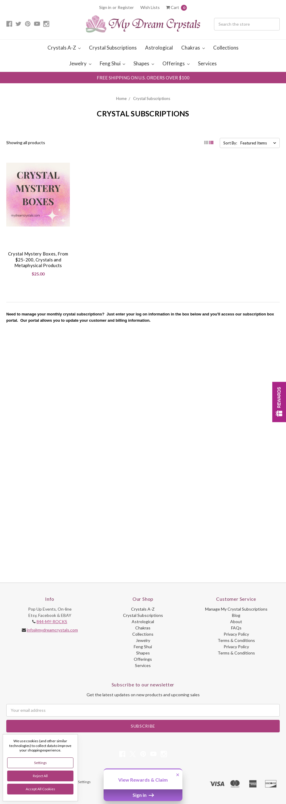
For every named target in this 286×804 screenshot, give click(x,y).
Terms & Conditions (236, 640)
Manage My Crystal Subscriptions (236, 609)
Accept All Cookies (40, 789)
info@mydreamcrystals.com (52, 629)
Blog (236, 615)
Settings (40, 762)
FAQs (236, 627)
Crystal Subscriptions (113, 47)
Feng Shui (112, 63)
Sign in (105, 7)
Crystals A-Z (64, 47)
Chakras (193, 47)
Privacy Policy (236, 634)
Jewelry (80, 63)
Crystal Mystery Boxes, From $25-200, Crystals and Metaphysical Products (38, 259)
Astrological (159, 47)
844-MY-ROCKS (51, 621)
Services (207, 63)
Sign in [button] (143, 795)
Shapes (143, 63)
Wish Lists (150, 7)
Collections (226, 47)
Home (121, 98)
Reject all (40, 776)
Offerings (176, 63)
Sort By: (230, 143)
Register (126, 7)
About (236, 621)
